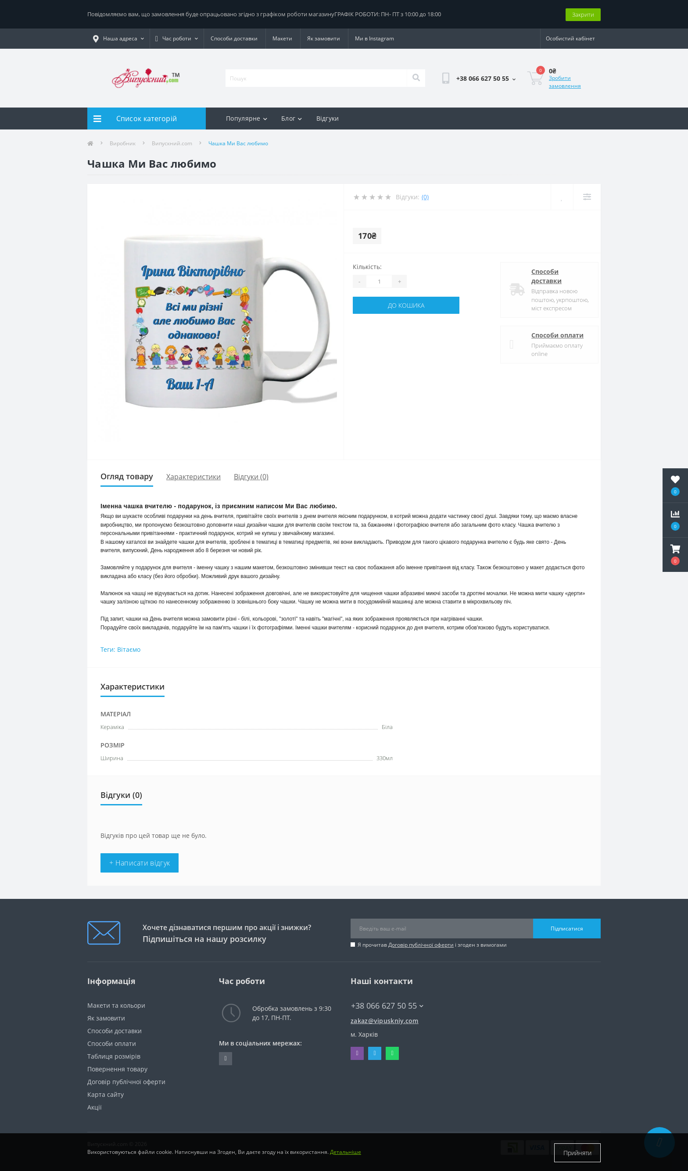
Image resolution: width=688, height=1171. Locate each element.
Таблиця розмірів (113, 1056)
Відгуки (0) (251, 476)
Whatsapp (392, 1053)
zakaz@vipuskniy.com (385, 1020)
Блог (291, 118)
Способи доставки (234, 38)
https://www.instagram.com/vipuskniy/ (225, 1058)
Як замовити (323, 38)
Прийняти (577, 1153)
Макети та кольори (116, 1005)
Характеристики (193, 476)
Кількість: (367, 266)
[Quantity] (379, 280)
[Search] (416, 77)
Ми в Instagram (374, 38)
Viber (357, 1053)
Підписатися (567, 927)
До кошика (406, 305)
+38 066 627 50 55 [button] (387, 1005)
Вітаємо (128, 649)
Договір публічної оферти (421, 944)
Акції (94, 1107)
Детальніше (345, 1153)
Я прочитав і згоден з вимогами (432, 944)
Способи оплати (551, 334)
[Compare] (587, 196)
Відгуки (327, 118)
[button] (675, 555)
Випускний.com (172, 143)
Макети (282, 38)
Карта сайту (105, 1094)
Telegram (374, 1053)
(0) (425, 196)
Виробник (123, 143)
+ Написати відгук (139, 862)
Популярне (246, 118)
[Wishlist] (562, 196)
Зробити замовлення (565, 81)
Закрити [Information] (583, 14)
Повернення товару (117, 1068)
